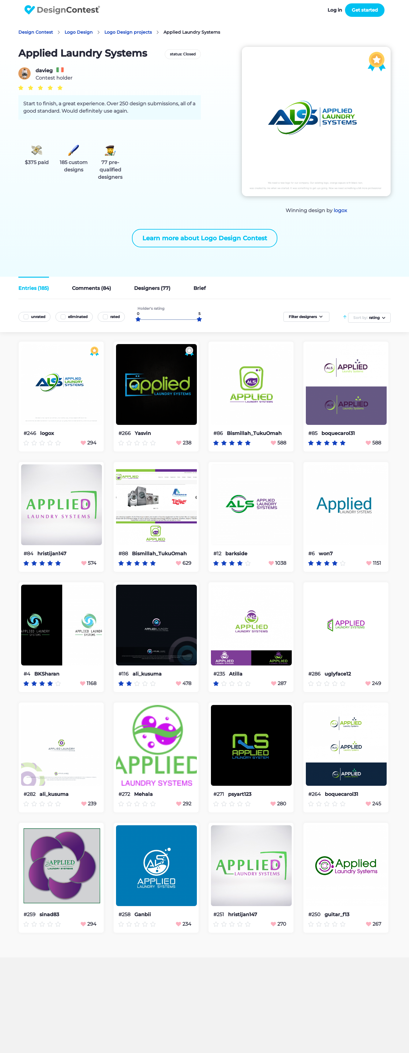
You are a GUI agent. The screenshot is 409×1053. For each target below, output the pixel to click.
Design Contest (35, 32)
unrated (38, 316)
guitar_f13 (337, 914)
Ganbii (142, 914)
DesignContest (62, 10)
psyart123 (239, 794)
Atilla (235, 674)
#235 (219, 674)
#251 (219, 914)
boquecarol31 (338, 433)
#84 (29, 553)
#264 (315, 794)
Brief (199, 288)
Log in (335, 10)
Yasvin (143, 433)
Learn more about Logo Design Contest (204, 238)
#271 (219, 794)
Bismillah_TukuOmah (254, 433)
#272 (124, 794)
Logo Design (79, 32)
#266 (125, 433)
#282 (30, 794)
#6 (312, 553)
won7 (326, 553)
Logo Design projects (128, 32)
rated (115, 316)
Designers (152, 288)
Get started (365, 10)
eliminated (78, 316)
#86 (218, 433)
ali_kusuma (147, 674)
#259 (30, 914)
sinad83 (49, 914)
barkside (236, 553)
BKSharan (46, 674)
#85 (313, 433)
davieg (44, 70)
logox (340, 210)
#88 (123, 553)
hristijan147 (51, 553)
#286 (315, 674)
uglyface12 (338, 674)
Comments (91, 288)
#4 (28, 674)
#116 (124, 674)
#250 (315, 914)
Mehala (143, 794)
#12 (218, 553)
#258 (125, 914)
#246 (30, 433)
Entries (33, 288)
